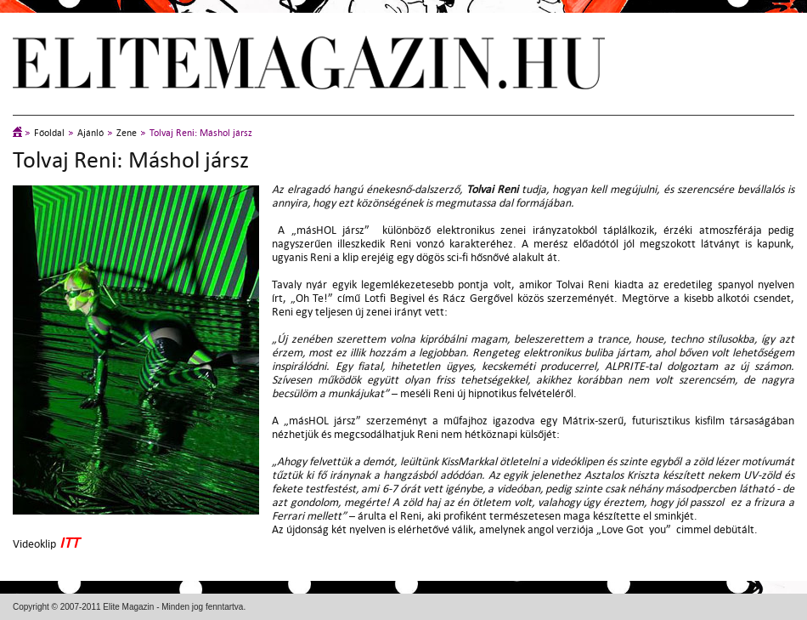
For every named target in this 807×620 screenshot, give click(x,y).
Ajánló (90, 133)
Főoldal (49, 133)
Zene (126, 133)
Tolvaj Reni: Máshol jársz (201, 133)
